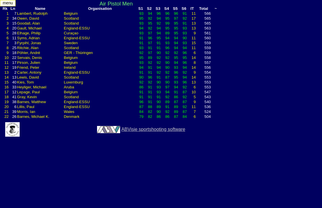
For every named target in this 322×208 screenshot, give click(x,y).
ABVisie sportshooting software (153, 129)
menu (8, 3)
